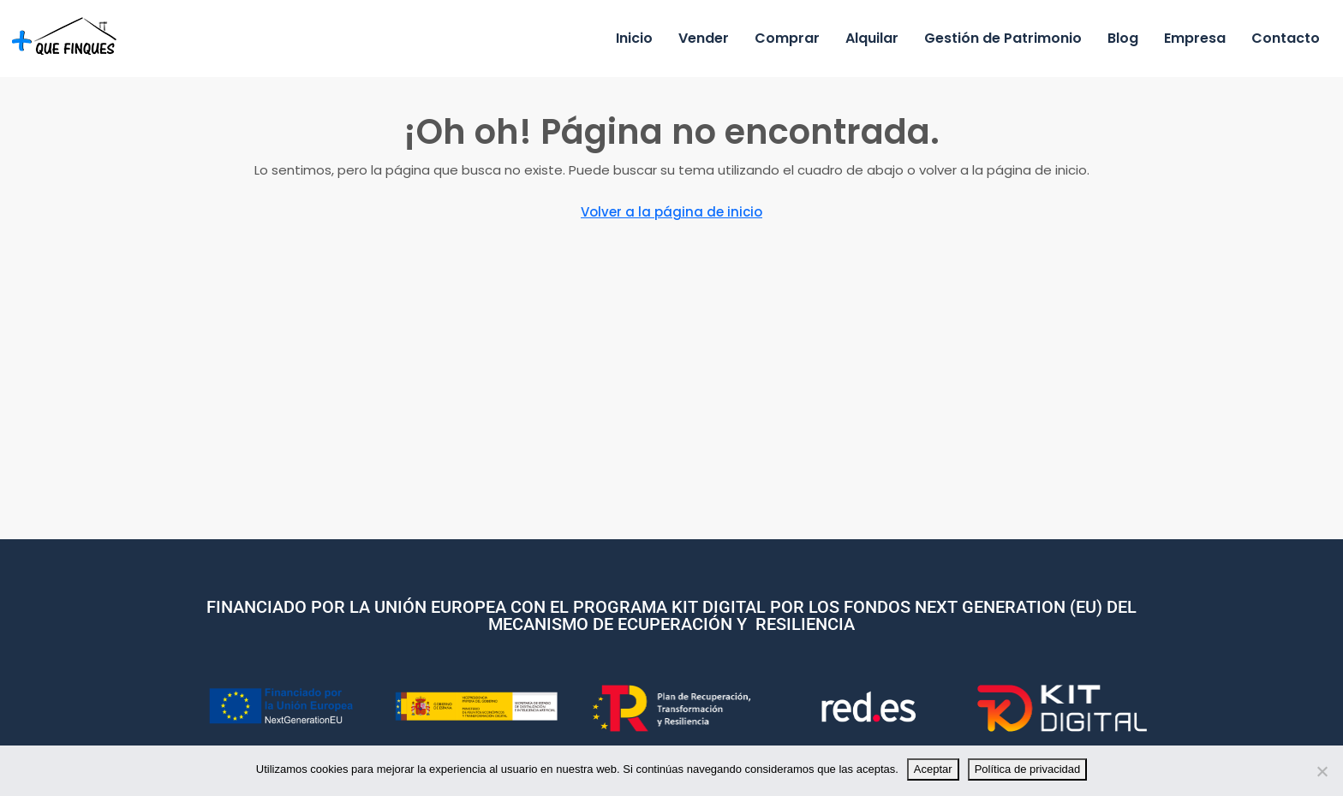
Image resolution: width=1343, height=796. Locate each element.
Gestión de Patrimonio (1003, 38)
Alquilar (871, 38)
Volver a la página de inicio (671, 212)
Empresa (1195, 38)
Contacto (1285, 38)
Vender (703, 38)
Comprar (787, 38)
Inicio (634, 38)
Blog (1122, 38)
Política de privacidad (1028, 769)
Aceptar (933, 769)
